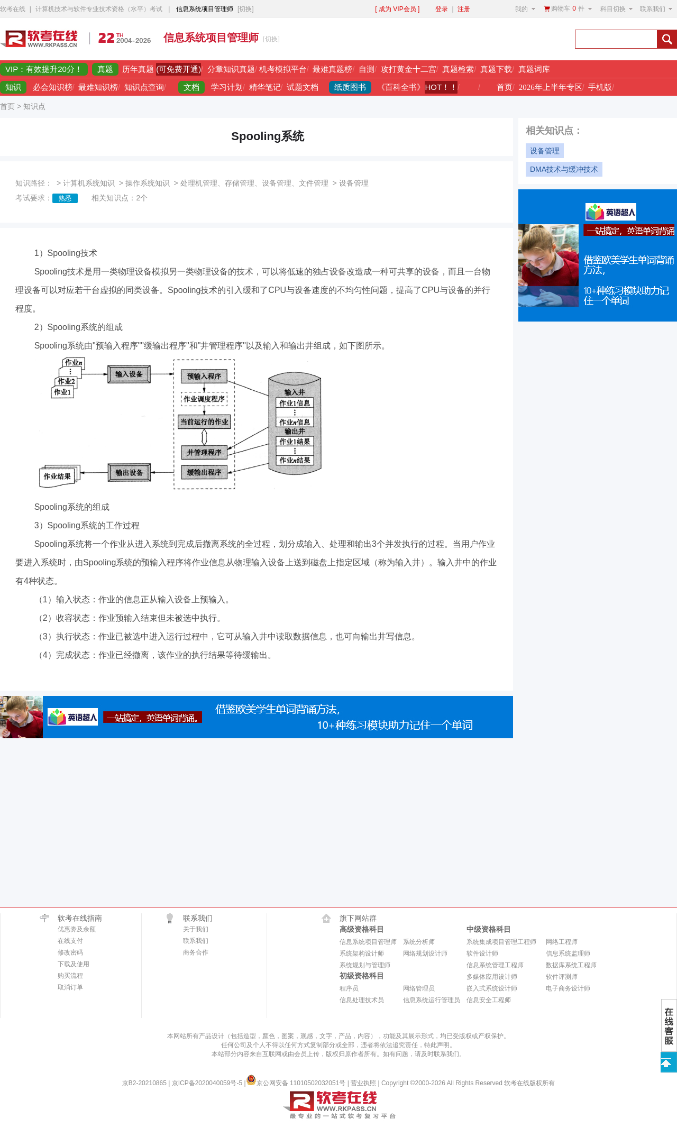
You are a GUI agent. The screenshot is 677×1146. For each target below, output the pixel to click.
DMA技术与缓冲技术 (564, 169)
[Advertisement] (442, 39)
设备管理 (545, 150)
